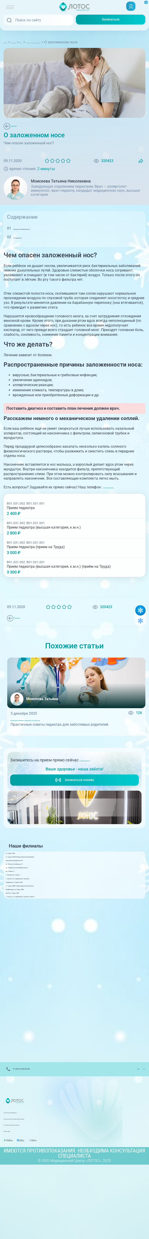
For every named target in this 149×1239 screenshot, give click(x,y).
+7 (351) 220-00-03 (119, 494)
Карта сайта (14, 1199)
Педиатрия (21, 126)
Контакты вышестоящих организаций (36, 1186)
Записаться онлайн (74, 798)
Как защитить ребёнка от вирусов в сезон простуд (54, 730)
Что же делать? (26, 244)
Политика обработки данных (28, 1192)
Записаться (111, 20)
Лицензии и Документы (23, 1180)
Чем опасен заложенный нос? (39, 235)
